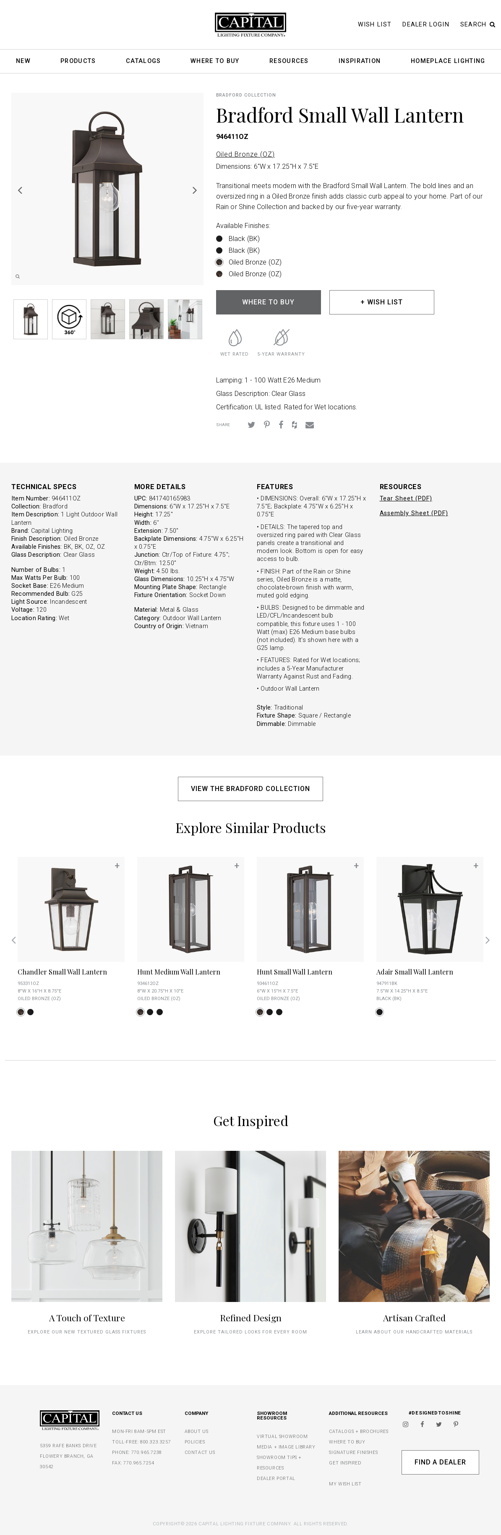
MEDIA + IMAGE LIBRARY (286, 1447)
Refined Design (251, 1317)
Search (478, 24)
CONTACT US (200, 1452)
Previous (20, 189)
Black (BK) (244, 239)
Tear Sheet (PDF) (406, 498)
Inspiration (360, 61)
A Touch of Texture (87, 1317)
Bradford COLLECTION (246, 95)
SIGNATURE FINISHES (353, 1452)
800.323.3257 (155, 1442)
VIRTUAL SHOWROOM (282, 1436)
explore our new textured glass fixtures (87, 1332)
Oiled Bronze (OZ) (245, 154)
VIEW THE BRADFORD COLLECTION (250, 789)
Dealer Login (425, 24)
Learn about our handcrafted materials (414, 1332)
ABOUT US (197, 1431)
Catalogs (143, 61)
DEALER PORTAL (276, 1478)
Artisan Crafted (414, 1317)
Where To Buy (215, 61)
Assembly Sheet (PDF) (414, 513)
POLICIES (195, 1442)
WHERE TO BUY (268, 302)
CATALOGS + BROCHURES (358, 1431)
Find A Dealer (440, 1462)
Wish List (375, 24)
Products (78, 61)
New (23, 61)
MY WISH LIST (345, 1484)
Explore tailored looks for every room (250, 1332)
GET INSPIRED (345, 1463)
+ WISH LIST (381, 302)
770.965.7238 (146, 1452)
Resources (289, 61)
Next (195, 189)
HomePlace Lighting (448, 61)
